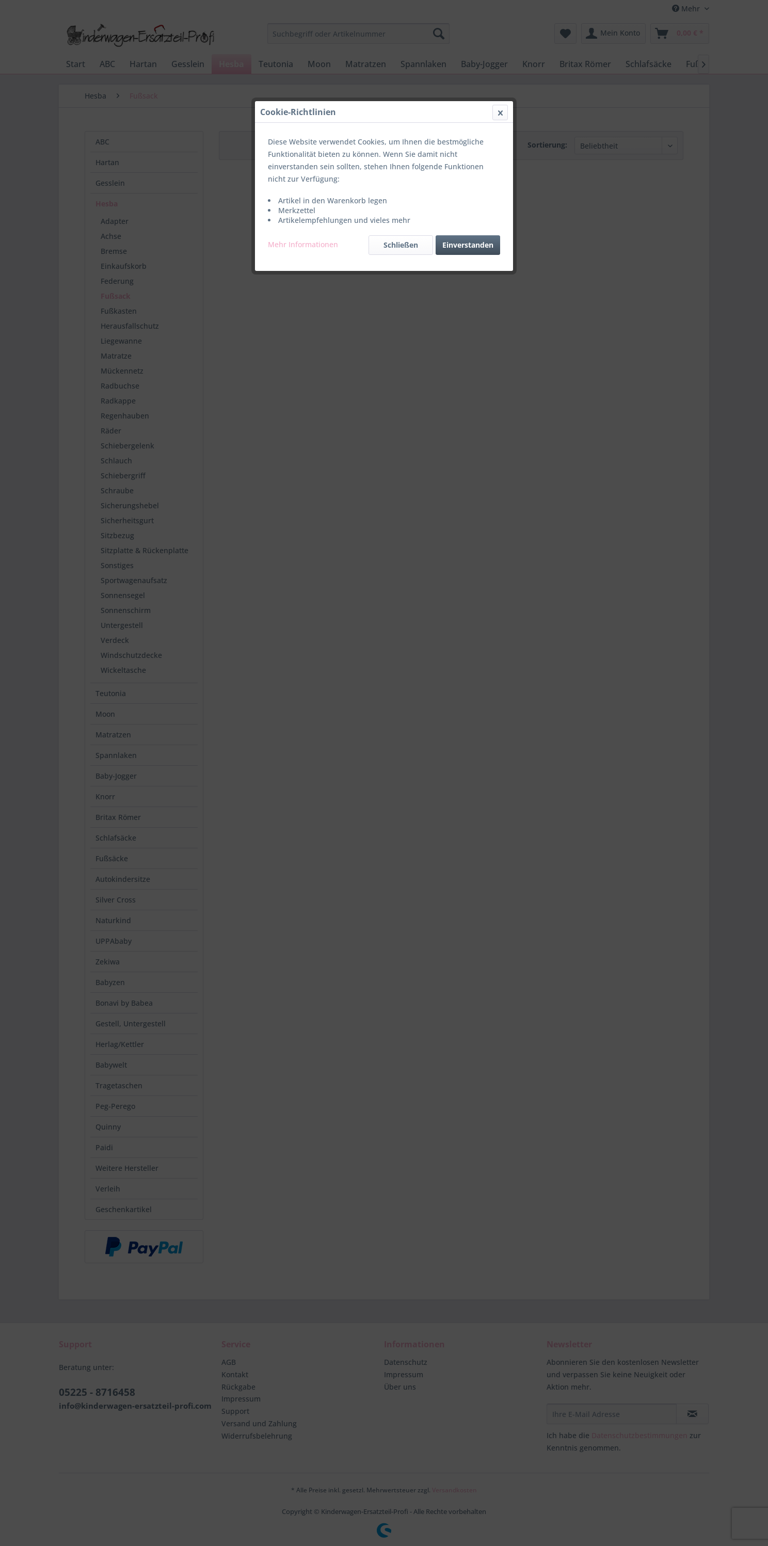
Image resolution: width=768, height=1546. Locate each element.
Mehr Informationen (303, 244)
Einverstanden (467, 245)
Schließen (400, 245)
